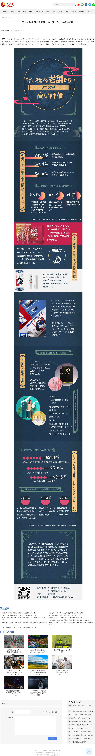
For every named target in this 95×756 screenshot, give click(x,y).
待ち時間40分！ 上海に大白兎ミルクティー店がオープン (66, 615)
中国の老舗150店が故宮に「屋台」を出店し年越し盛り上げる (20, 627)
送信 (52, 738)
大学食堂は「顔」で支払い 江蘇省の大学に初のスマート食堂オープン (14, 672)
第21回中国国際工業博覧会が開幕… (82, 721)
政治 (30, 11)
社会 (24, 11)
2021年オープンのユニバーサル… (81, 718)
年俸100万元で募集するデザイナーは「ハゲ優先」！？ (62, 672)
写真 (54, 11)
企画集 (73, 11)
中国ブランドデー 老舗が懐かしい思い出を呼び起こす (65, 618)
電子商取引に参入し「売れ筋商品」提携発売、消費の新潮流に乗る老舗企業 (24, 622)
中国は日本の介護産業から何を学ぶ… (82, 735)
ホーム (5, 11)
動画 (60, 11)
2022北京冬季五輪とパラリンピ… (81, 738)
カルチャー (39, 11)
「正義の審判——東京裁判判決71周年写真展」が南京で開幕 (38, 693)
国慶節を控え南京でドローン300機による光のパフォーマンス (14, 693)
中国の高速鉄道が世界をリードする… (82, 711)
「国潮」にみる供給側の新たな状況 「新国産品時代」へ (19, 615)
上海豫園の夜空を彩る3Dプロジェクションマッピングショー (38, 652)
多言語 (90, 11)
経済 (18, 11)
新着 (12, 11)
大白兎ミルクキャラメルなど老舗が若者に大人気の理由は (66, 613)
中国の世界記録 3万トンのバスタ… (82, 725)
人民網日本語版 (5, 17)
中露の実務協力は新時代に (79, 742)
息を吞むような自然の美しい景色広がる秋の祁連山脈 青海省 (38, 672)
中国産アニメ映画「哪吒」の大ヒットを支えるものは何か (19, 613)
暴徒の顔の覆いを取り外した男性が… (82, 728)
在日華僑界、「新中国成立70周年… (82, 731)
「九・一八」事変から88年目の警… (82, 714)
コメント (88, 705)
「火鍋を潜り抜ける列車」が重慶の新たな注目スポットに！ (14, 652)
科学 (47, 11)
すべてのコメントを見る (50, 712)
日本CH (81, 11)
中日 (66, 11)
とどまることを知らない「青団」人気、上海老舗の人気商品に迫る (69, 620)
